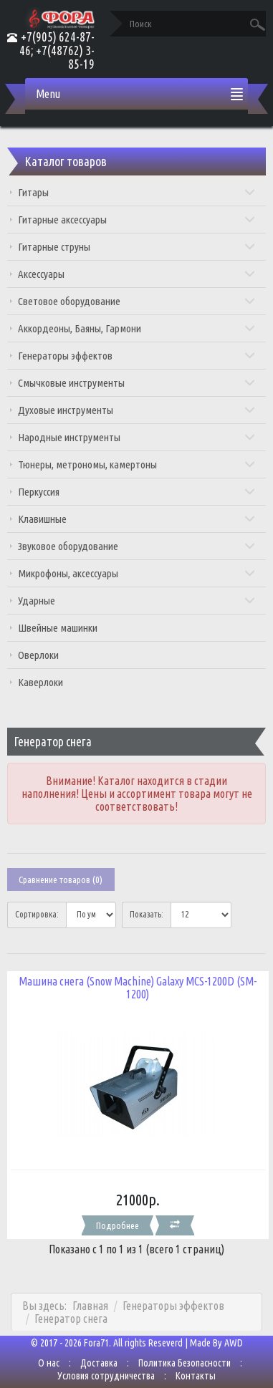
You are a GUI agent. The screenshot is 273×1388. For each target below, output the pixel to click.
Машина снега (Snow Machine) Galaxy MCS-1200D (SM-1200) (138, 988)
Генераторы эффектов (137, 356)
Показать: (146, 914)
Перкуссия (137, 492)
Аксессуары (137, 274)
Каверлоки (40, 682)
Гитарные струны (137, 247)
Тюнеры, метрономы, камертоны (137, 464)
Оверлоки (38, 655)
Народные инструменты (137, 437)
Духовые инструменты (137, 410)
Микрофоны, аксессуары (137, 573)
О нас (48, 1363)
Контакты (196, 1376)
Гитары (137, 192)
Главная (90, 1305)
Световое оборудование (137, 301)
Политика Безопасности (184, 1363)
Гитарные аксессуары (137, 219)
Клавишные (137, 519)
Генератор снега (70, 1318)
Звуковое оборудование (137, 546)
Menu (48, 93)
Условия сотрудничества (106, 1376)
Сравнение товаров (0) (60, 879)
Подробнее (117, 1225)
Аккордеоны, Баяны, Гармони (137, 328)
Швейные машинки (57, 628)
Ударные (137, 600)
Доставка (99, 1363)
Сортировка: (37, 914)
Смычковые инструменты (137, 383)
